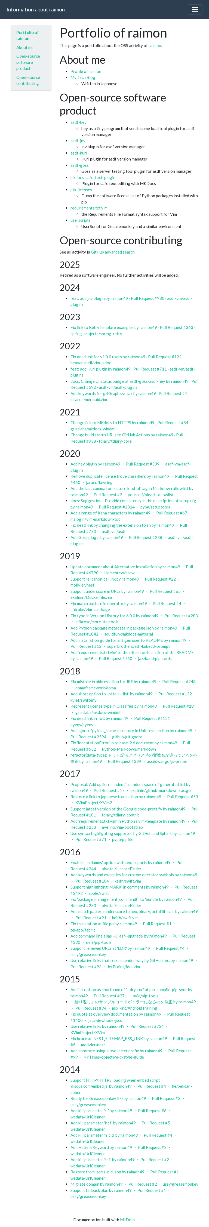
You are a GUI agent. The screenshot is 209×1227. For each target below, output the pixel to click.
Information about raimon (36, 9)
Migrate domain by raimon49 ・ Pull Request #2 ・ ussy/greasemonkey (134, 1184)
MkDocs (127, 1219)
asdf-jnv (77, 140)
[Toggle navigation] (195, 9)
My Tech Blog (82, 77)
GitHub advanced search (113, 251)
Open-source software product (28, 62)
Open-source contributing (28, 80)
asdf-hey (78, 122)
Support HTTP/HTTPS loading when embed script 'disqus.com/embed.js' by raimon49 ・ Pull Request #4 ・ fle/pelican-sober (131, 1086)
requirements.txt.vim (88, 207)
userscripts (80, 220)
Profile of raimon (85, 71)
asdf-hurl (78, 152)
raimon (155, 45)
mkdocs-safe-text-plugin (92, 177)
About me (24, 47)
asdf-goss (79, 165)
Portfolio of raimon (27, 35)
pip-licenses (81, 189)
